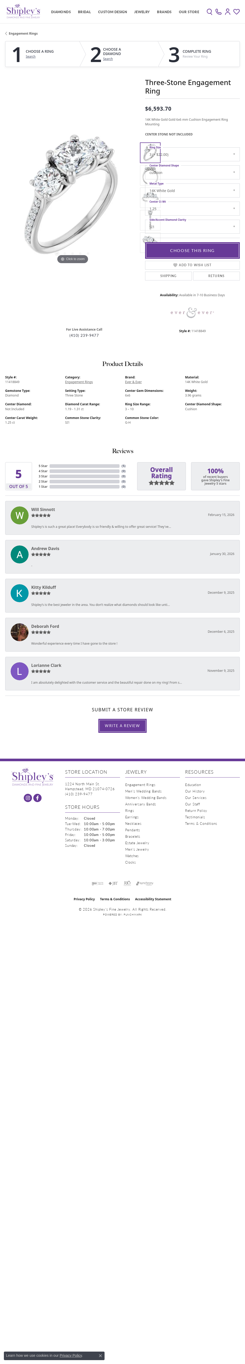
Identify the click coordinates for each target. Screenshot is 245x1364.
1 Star (43, 486)
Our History (195, 791)
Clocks (130, 862)
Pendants (132, 829)
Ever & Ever (133, 382)
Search (31, 56)
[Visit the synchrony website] (144, 883)
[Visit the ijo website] (97, 883)
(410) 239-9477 (84, 335)
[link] (218, 11)
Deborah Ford (45, 626)
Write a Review (122, 725)
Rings (129, 810)
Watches (132, 855)
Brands (164, 11)
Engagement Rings (23, 33)
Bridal (84, 11)
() (123, 466)
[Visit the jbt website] (113, 883)
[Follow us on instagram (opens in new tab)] (28, 798)
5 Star (43, 466)
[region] (72, 197)
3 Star (43, 476)
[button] (209, 11)
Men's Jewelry (137, 849)
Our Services (196, 797)
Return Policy (196, 810)
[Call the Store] (78, 793)
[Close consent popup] (100, 1355)
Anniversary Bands (140, 804)
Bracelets (132, 836)
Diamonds (61, 11)
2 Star (43, 481)
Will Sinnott (43, 509)
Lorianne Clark (46, 665)
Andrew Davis (45, 548)
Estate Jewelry (137, 842)
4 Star (43, 471)
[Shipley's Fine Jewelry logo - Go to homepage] (23, 11)
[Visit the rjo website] (127, 883)
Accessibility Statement (153, 899)
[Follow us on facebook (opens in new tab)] (37, 798)
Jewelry (142, 11)
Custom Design (112, 11)
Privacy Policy (84, 899)
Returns (216, 276)
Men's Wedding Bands (143, 791)
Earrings (132, 816)
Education (193, 784)
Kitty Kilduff (43, 587)
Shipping (168, 276)
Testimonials (195, 816)
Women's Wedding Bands (146, 797)
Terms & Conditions (201, 823)
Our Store (189, 11)
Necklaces (133, 823)
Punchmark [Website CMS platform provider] (133, 914)
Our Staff (192, 804)
